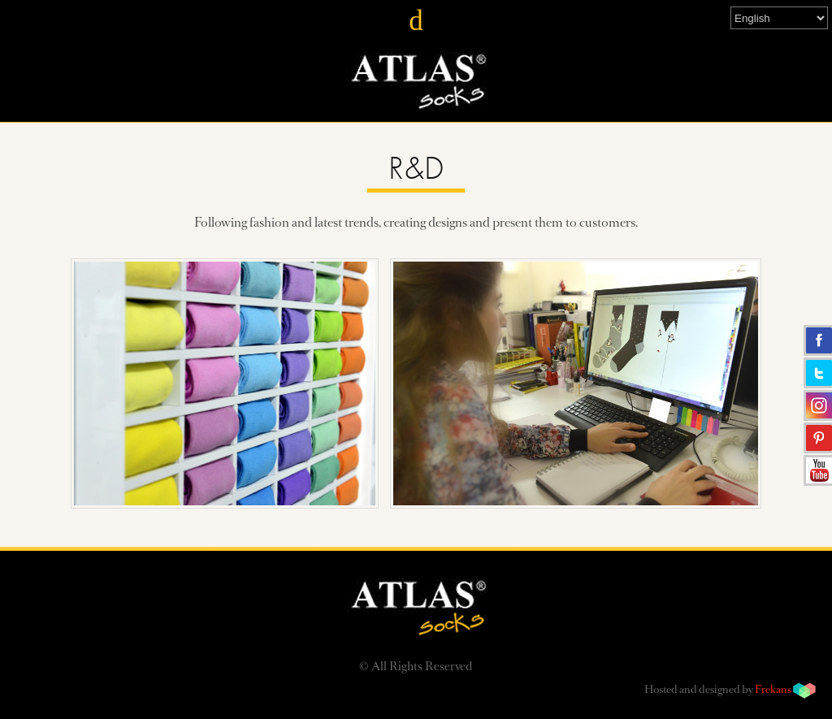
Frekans (773, 690)
